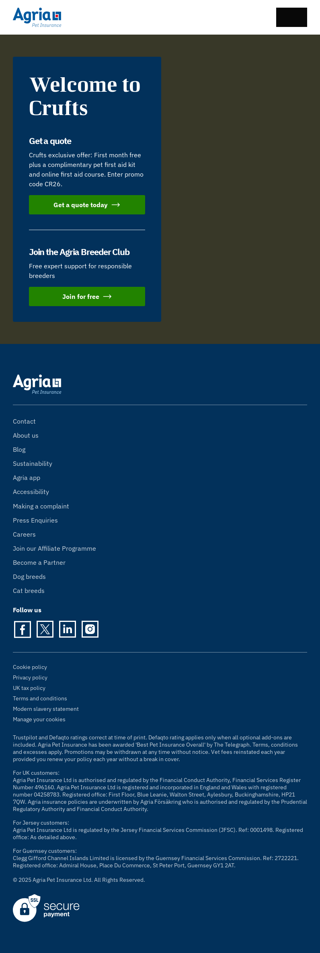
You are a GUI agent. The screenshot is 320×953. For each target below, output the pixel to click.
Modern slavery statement (46, 708)
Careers (24, 534)
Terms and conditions (40, 698)
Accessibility (31, 492)
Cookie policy (30, 667)
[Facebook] (22, 629)
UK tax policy (29, 688)
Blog (19, 449)
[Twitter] (45, 629)
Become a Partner (39, 562)
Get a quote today (87, 205)
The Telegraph (232, 744)
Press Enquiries (35, 520)
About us (26, 435)
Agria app (26, 477)
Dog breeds (29, 576)
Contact (24, 421)
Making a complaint (41, 506)
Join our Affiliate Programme (54, 548)
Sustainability (32, 463)
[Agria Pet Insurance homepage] (37, 17)
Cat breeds (29, 591)
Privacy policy (30, 677)
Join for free (87, 296)
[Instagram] (90, 629)
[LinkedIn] (67, 629)
